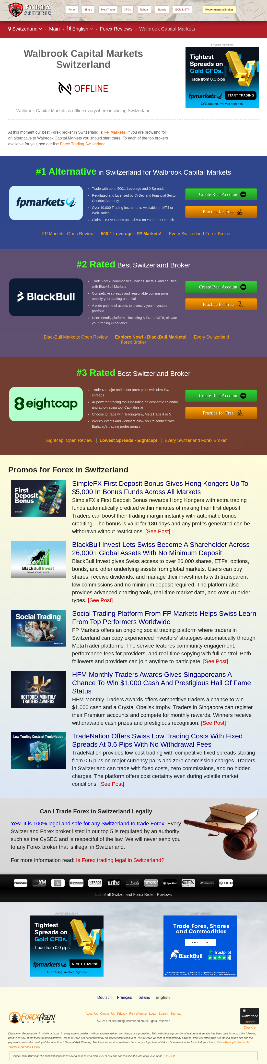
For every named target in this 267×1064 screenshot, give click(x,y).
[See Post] (157, 531)
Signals (162, 9)
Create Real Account (224, 195)
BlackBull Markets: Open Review (76, 342)
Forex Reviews (116, 29)
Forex (72, 9)
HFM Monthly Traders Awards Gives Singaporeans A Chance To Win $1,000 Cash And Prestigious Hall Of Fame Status (161, 683)
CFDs (127, 9)
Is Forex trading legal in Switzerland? (112, 858)
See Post (169, 1055)
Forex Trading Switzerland (82, 144)
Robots (144, 9)
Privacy (122, 1013)
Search (163, 1013)
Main (54, 29)
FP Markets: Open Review (67, 239)
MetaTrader (108, 9)
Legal (152, 1013)
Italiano (144, 997)
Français (124, 997)
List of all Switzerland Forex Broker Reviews (133, 895)
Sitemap (176, 1013)
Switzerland (25, 29)
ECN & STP (182, 9)
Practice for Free (224, 210)
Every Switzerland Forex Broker (200, 239)
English (80, 29)
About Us (92, 1013)
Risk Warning (138, 1013)
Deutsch (104, 997)
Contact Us (107, 1013)
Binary (88, 9)
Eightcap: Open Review (69, 446)
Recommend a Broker (219, 9)
